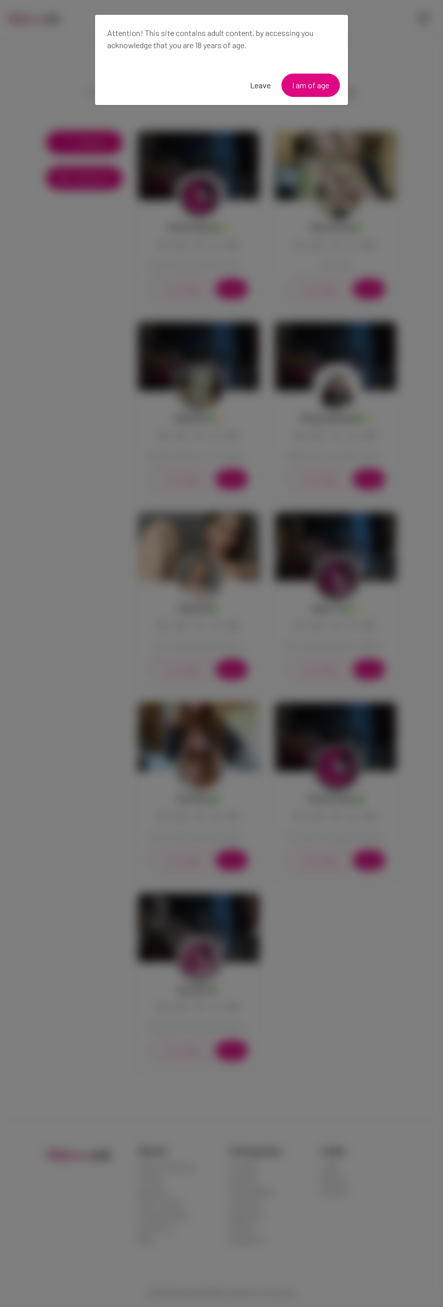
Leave (260, 85)
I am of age (310, 85)
